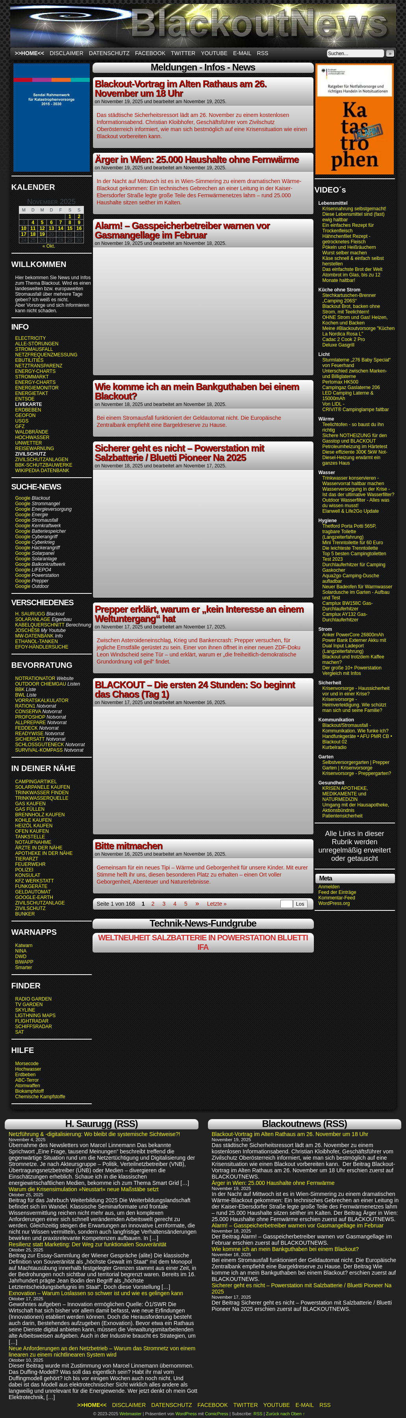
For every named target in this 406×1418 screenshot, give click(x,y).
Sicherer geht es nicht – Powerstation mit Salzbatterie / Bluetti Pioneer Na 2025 (179, 453)
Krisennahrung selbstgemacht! (354, 208)
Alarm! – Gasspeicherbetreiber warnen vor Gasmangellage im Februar (182, 230)
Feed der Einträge (337, 892)
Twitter (183, 53)
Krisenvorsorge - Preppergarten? (357, 773)
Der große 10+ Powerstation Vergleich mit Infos (352, 670)
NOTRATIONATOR (35, 678)
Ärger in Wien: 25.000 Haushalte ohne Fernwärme (197, 159)
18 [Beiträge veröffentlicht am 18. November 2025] (32, 234)
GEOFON (25, 415)
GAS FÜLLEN (30, 809)
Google (23, 498)
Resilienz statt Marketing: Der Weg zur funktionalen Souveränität (88, 1244)
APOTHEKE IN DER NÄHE (44, 853)
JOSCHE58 (27, 630)
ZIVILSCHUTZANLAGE (40, 903)
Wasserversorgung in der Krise (356, 489)
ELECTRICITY (30, 338)
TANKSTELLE (30, 837)
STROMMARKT (32, 377)
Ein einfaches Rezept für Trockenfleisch (348, 228)
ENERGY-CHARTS (35, 371)
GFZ (20, 426)
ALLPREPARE (30, 722)
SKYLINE (25, 1010)
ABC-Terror (27, 1080)
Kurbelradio (335, 747)
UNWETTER (28, 443)
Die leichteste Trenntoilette (350, 548)
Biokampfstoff (29, 1091)
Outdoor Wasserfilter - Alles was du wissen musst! (356, 502)
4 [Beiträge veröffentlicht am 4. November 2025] (33, 222)
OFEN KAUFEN (32, 831)
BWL (20, 695)
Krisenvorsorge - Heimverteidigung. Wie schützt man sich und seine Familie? (354, 705)
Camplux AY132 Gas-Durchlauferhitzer (345, 617)
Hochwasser (28, 1069)
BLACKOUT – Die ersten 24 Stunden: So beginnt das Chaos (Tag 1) (195, 689)
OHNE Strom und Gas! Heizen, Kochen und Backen (355, 320)
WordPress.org (334, 903)
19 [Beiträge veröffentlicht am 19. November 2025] (41, 234)
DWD (21, 956)
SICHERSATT (30, 739)
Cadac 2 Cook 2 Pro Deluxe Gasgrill (344, 342)
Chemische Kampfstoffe (40, 1096)
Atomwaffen (27, 1085)
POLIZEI (24, 870)
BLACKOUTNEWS (203, 25)
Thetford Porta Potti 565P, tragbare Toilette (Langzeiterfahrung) (349, 531)
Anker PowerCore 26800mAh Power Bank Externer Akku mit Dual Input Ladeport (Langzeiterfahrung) (354, 643)
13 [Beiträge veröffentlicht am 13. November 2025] (51, 228)
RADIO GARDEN (33, 999)
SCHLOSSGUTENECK (39, 744)
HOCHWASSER (32, 437)
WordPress (186, 1413)
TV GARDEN (29, 1004)
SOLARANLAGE (32, 619)
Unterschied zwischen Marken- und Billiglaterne (355, 373)
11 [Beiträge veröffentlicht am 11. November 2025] (32, 228)
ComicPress (216, 1413)
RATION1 (25, 706)
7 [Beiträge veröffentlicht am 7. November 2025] (60, 222)
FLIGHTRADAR (32, 1021)
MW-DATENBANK (34, 636)
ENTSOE (25, 399)
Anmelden (329, 887)
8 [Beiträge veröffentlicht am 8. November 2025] (70, 222)
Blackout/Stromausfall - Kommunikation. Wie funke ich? (356, 728)
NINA (21, 951)
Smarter (23, 967)
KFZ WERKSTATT (34, 881)
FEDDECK (26, 728)
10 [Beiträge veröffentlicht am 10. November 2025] (23, 228)
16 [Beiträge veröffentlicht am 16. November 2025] (79, 228)
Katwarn (24, 945)
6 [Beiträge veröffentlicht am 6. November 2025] (51, 222)
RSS (263, 53)
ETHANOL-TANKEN (36, 641)
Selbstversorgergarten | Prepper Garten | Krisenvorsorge (356, 765)
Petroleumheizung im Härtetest (355, 446)
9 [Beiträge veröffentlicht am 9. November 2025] (79, 222)
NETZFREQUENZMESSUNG (46, 355)
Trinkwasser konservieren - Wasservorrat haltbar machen (353, 480)
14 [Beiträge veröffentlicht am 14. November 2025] (60, 228)
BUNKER (25, 914)
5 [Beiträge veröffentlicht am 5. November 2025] (42, 222)
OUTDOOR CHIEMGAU (40, 684)
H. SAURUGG (30, 614)
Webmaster (130, 1413)
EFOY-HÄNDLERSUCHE (42, 647)
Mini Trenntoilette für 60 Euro (353, 542)
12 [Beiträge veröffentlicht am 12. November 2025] (41, 228)
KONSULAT (28, 875)
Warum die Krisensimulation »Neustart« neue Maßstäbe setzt (84, 1189)
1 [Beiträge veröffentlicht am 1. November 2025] (70, 216)
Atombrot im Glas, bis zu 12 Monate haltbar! (351, 277)
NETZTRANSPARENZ (39, 366)
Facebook (150, 53)
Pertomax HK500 (340, 382)
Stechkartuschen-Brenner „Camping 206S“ (349, 298)
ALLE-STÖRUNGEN (37, 344)
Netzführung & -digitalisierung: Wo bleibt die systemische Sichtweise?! (94, 1134)
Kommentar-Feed (337, 898)
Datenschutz (109, 53)
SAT (19, 1032)
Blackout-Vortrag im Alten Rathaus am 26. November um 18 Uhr (181, 88)
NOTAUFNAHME (33, 842)
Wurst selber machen (345, 253)
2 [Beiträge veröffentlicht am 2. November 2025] (79, 216)
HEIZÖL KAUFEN (34, 826)
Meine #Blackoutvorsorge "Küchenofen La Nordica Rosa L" (363, 331)
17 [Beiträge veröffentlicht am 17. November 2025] (23, 234)
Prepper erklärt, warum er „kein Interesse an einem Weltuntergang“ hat (199, 614)
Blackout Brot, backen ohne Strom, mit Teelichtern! (351, 309)
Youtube (214, 53)
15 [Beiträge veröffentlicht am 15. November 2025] (69, 228)
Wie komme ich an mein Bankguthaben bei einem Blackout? (197, 391)
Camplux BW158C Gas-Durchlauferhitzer (348, 606)
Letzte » (217, 904)
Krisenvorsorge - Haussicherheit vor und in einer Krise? (356, 691)
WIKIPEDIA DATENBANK (42, 470)
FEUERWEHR (30, 864)
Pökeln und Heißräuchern (349, 247)
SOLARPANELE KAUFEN (42, 787)
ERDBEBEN (28, 410)
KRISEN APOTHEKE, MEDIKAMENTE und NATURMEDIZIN (345, 794)
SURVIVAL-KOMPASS (39, 750)
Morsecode (27, 1063)
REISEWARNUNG (34, 448)
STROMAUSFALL (34, 349)
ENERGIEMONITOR (37, 388)
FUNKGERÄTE (31, 886)
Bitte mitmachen (129, 845)
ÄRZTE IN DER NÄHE (39, 848)
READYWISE (29, 733)
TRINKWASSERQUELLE (42, 798)
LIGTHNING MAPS (35, 1015)
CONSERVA (28, 711)
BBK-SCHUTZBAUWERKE (43, 465)
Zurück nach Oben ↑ (285, 1413)
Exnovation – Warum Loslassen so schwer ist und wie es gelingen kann (96, 1293)
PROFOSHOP (30, 717)
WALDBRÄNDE (31, 432)
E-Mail (242, 53)
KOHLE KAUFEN (33, 820)
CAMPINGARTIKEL (36, 781)
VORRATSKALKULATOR (42, 700)
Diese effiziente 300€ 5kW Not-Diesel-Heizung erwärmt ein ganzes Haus (355, 457)
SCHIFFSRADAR (33, 1026)
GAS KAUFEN (30, 803)
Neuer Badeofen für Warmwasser (358, 586)
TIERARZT (27, 859)
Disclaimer (66, 53)
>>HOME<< (29, 53)
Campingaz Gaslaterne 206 (352, 387)
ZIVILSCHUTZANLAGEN (42, 459)
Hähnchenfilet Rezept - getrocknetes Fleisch (347, 239)
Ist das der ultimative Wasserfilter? (359, 494)
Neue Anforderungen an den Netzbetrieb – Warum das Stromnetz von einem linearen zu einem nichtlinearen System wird (102, 1351)
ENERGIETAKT (31, 393)
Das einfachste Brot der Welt (353, 269)
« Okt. (49, 246)
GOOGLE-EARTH (34, 897)
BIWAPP (24, 962)
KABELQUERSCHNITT (40, 625)
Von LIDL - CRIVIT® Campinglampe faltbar (356, 406)
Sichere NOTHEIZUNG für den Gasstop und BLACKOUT (355, 438)
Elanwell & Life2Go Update (351, 511)
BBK (20, 689)
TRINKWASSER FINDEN (42, 792)
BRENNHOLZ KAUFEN (40, 814)
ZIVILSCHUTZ (30, 908)
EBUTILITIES (29, 360)
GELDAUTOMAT (33, 892)
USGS (22, 421)
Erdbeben (25, 1074)
